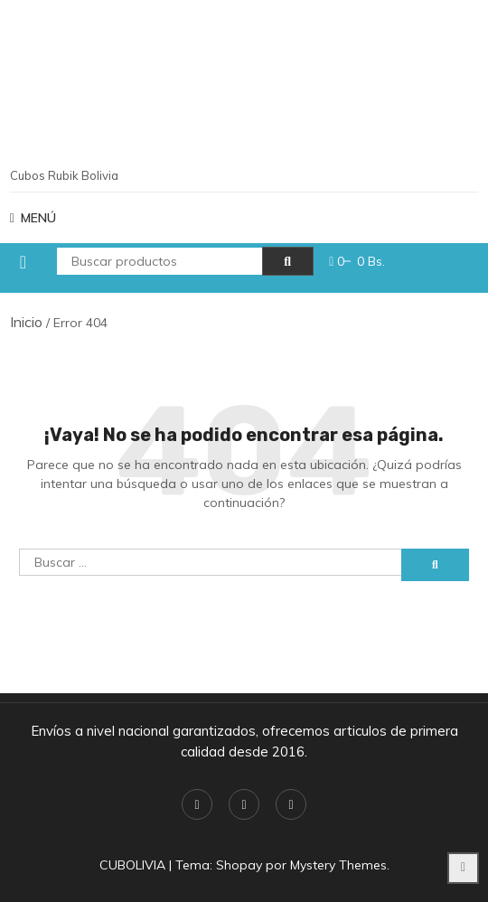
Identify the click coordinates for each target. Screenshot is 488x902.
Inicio (26, 322)
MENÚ (33, 218)
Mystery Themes (338, 865)
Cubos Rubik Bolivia (64, 175)
